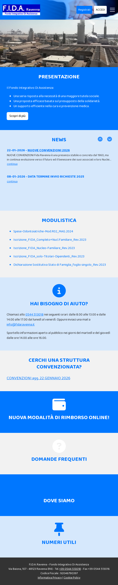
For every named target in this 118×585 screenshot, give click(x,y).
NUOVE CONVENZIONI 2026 (49, 150)
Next (109, 139)
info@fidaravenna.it (21, 324)
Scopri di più (17, 116)
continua (12, 164)
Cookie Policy (72, 577)
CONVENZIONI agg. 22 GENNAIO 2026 (38, 378)
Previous (100, 139)
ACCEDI (100, 10)
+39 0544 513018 (70, 569)
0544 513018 (34, 314)
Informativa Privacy (50, 577)
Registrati (84, 10)
